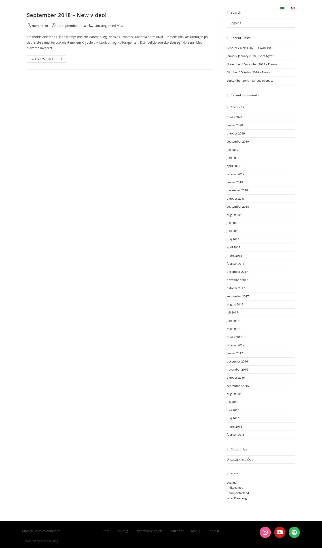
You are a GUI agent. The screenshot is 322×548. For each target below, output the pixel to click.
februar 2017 (235, 345)
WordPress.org (237, 498)
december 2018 (237, 190)
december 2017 (237, 272)
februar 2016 (235, 435)
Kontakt (213, 531)
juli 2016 (232, 402)
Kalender (177, 531)
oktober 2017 (236, 288)
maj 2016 (233, 418)
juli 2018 (232, 223)
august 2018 (235, 215)
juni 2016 (233, 410)
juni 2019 (233, 158)
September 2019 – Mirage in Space (250, 81)
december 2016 (237, 361)
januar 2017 (235, 353)
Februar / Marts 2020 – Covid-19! (249, 48)
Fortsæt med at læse (48, 58)
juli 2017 (232, 312)
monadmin (40, 25)
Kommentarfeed (238, 493)
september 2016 (238, 386)
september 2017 (238, 296)
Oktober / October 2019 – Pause (248, 72)
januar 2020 (235, 125)
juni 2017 (233, 321)
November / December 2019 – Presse (252, 64)
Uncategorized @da (109, 25)
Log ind (232, 482)
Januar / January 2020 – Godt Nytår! (250, 56)
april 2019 (233, 166)
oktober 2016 (236, 377)
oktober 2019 (236, 133)
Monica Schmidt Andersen (59, 8)
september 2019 (238, 141)
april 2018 (233, 247)
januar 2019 (235, 182)
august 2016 (235, 394)
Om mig (122, 531)
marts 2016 (234, 426)
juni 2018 (233, 231)
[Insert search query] (261, 23)
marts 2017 (234, 337)
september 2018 (238, 207)
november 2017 (237, 280)
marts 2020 (234, 117)
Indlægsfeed (235, 488)
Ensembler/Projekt (149, 531)
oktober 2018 (236, 198)
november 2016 (237, 369)
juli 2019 (232, 150)
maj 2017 (233, 329)
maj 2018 (233, 239)
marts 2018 (234, 256)
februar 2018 (235, 264)
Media (195, 531)
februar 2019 (235, 174)
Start (105, 531)
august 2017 (235, 304)
